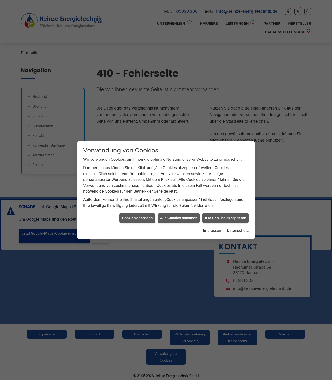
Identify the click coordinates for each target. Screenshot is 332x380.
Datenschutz (238, 227)
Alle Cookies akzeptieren (225, 215)
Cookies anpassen (137, 215)
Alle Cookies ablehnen (179, 215)
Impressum (212, 227)
